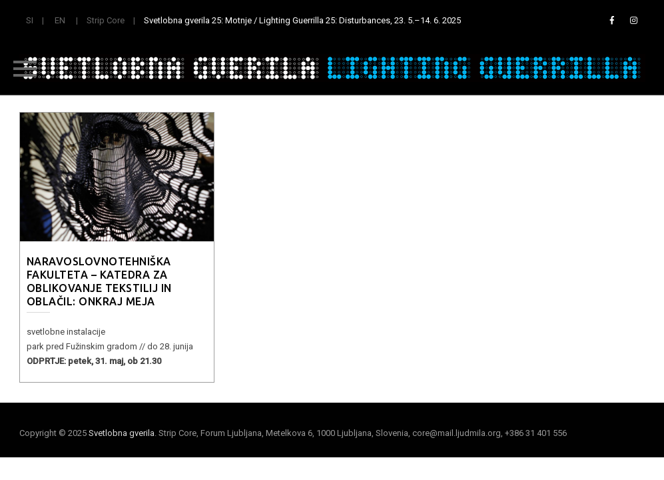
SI (29, 20)
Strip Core (106, 20)
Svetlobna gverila (122, 433)
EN (60, 20)
